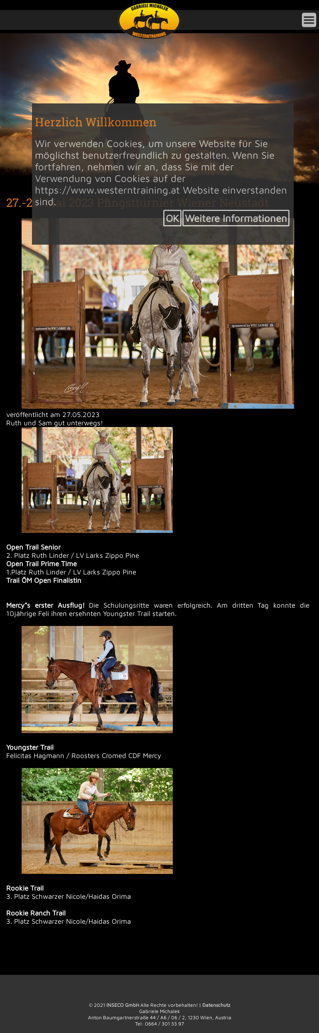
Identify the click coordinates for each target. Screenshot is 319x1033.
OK (172, 218)
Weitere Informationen (236, 218)
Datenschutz (216, 1005)
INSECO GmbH (122, 1005)
